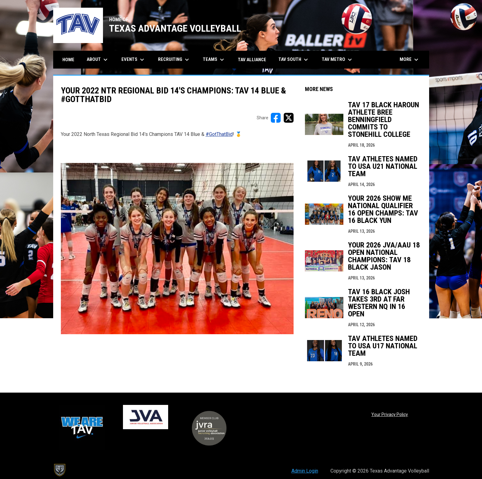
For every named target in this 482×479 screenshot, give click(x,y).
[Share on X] (289, 118)
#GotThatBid (219, 134)
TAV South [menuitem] (294, 59)
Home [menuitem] (68, 59)
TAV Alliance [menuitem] (252, 59)
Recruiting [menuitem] (174, 59)
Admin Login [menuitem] (304, 471)
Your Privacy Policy (389, 414)
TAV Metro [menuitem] (338, 59)
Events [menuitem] (133, 59)
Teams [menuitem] (214, 59)
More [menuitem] (410, 59)
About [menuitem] (98, 59)
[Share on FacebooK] (276, 118)
